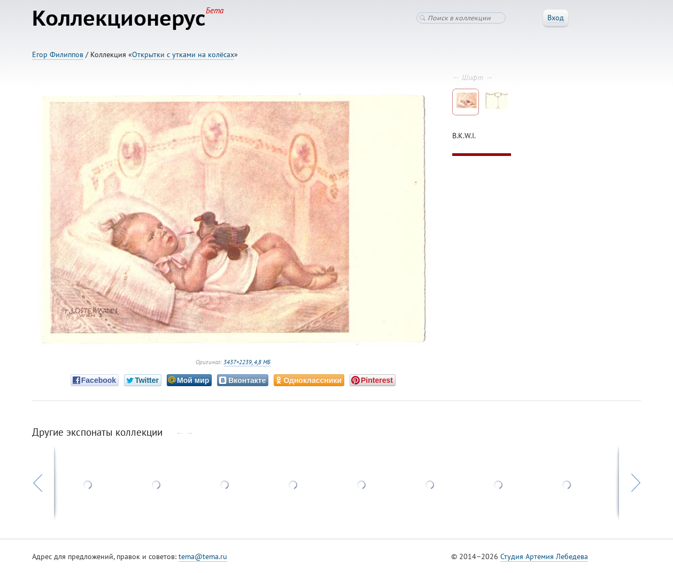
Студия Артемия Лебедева (544, 556)
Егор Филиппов (57, 54)
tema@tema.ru (203, 556)
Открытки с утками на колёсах (183, 54)
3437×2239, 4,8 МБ (246, 362)
